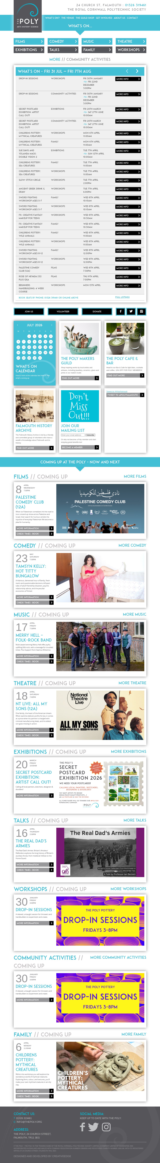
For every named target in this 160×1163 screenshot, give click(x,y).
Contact (132, 17)
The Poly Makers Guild (77, 360)
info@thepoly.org (29, 1122)
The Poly (28, 16)
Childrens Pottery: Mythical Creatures (27, 1062)
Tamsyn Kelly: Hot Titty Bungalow (31, 571)
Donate (97, 311)
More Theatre (132, 683)
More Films (135, 476)
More (122, 79)
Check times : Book (28, 533)
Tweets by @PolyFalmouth (116, 391)
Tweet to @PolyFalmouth (122, 395)
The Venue (67, 17)
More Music (134, 614)
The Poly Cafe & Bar (122, 360)
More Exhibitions (128, 751)
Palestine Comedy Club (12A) (30, 502)
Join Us (29, 311)
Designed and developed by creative (42, 1156)
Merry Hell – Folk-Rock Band (34, 637)
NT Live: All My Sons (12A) (31, 706)
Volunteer (63, 311)
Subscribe (90, 435)
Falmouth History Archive (34, 428)
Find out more (70, 378)
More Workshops (128, 888)
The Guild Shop (85, 17)
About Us (119, 17)
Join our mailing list (73, 428)
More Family (134, 1034)
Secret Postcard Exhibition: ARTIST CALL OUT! (34, 777)
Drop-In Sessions (34, 909)
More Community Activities (118, 957)
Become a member (72, 447)
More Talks (135, 820)
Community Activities (88, 59)
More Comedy (132, 545)
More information (28, 528)
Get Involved (104, 17)
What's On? (52, 17)
